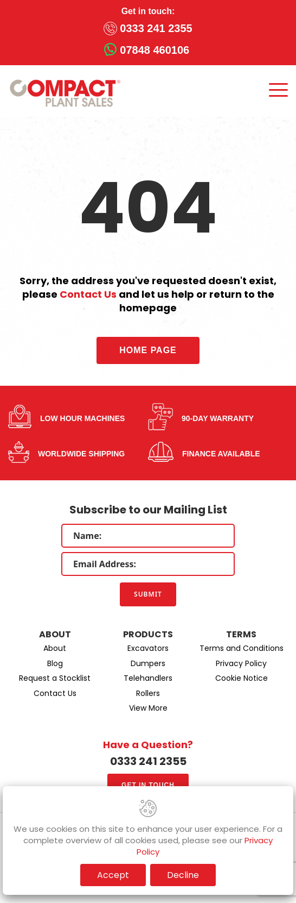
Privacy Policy (241, 663)
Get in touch (148, 785)
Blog (55, 663)
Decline (183, 875)
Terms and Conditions (242, 648)
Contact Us (88, 294)
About (54, 648)
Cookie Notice (241, 678)
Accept (113, 875)
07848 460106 (154, 50)
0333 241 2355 (156, 28)
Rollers (148, 693)
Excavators (148, 648)
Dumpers (148, 663)
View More (148, 708)
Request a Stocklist (55, 678)
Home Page (148, 350)
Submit (148, 594)
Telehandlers (148, 678)
